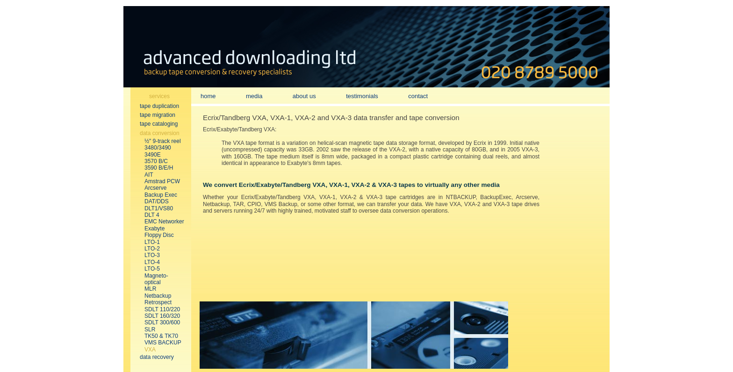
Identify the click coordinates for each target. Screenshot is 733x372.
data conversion (160, 133)
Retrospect (158, 302)
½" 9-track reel (162, 141)
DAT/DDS (156, 201)
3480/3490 (157, 147)
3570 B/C (156, 161)
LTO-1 (152, 242)
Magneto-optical (156, 279)
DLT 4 (151, 215)
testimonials (362, 96)
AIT (148, 175)
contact (418, 96)
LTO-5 (152, 268)
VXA (150, 349)
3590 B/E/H (158, 168)
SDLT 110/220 (162, 309)
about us (304, 96)
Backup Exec (160, 195)
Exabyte (154, 228)
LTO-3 (152, 255)
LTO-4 (152, 262)
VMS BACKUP (162, 342)
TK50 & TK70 (161, 336)
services (159, 96)
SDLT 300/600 (162, 322)
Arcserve (155, 188)
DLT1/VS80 (158, 208)
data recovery (157, 357)
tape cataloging (159, 124)
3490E (152, 154)
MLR (150, 289)
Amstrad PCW (162, 181)
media (254, 96)
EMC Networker (164, 221)
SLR (149, 329)
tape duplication (159, 106)
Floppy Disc (159, 235)
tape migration (157, 115)
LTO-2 (152, 248)
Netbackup (157, 296)
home (208, 96)
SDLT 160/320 (162, 316)
